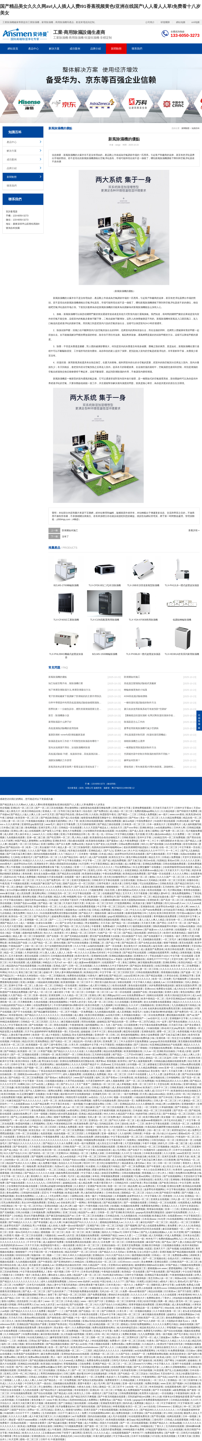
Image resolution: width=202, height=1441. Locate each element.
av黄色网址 (73, 1110)
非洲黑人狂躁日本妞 (147, 1281)
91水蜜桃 (91, 1166)
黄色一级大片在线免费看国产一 (130, 1018)
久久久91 (179, 1196)
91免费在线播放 (30, 1334)
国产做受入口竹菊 (51, 831)
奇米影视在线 (16, 1015)
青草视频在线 (95, 1202)
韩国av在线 (181, 1278)
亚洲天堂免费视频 (131, 1245)
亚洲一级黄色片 (109, 1133)
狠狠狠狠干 (22, 1252)
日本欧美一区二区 (80, 1337)
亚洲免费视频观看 (142, 808)
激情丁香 (52, 1294)
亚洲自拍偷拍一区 (111, 1245)
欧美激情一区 (95, 896)
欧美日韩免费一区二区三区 (115, 1298)
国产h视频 (68, 1317)
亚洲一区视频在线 (116, 1248)
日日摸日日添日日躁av (25, 1071)
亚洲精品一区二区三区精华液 (121, 1301)
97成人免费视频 (173, 1235)
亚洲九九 (60, 1409)
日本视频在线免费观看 (62, 956)
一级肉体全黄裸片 (37, 1423)
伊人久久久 (184, 1225)
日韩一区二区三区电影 (112, 1225)
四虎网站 (18, 1199)
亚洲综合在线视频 (56, 1110)
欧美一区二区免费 (161, 979)
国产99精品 (10, 1051)
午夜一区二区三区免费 (79, 988)
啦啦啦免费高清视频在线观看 (104, 919)
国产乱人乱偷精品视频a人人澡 (157, 1232)
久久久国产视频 (120, 1278)
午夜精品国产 (16, 946)
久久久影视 (170, 1153)
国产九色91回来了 (57, 1291)
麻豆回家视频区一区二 (174, 1229)
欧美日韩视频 (8, 1094)
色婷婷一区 (7, 1179)
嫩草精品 (29, 1097)
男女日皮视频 (45, 896)
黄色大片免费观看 (72, 831)
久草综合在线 (171, 975)
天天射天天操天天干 (163, 808)
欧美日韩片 (195, 1357)
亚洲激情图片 (188, 1104)
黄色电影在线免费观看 (93, 1057)
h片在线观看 (117, 1127)
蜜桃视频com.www (158, 1268)
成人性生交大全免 (171, 1166)
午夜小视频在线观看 (99, 1344)
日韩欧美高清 (167, 883)
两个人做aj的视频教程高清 (45, 1008)
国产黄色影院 (20, 1146)
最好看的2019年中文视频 (13, 850)
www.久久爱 (125, 1235)
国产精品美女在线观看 (69, 873)
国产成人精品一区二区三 (17, 1150)
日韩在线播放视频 (131, 1173)
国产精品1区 (116, 975)
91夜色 (151, 1340)
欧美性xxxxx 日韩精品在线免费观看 (172, 1288)
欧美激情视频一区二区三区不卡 (77, 982)
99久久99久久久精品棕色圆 (77, 1255)
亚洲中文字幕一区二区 (20, 985)
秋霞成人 (98, 1357)
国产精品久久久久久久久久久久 (25, 1143)
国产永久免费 (63, 844)
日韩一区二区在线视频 (80, 965)
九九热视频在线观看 (105, 1011)
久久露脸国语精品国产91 (74, 870)
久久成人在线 (66, 906)
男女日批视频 (151, 1182)
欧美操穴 (148, 1087)
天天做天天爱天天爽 (100, 929)
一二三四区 (87, 1350)
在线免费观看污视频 (12, 1097)
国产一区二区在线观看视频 (134, 1423)
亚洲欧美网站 (170, 962)
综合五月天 (195, 1334)
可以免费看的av (123, 867)
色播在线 (23, 1340)
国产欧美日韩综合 (168, 1182)
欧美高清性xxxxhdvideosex (85, 1347)
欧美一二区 (32, 847)
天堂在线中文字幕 (192, 1176)
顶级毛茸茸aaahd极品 (36, 900)
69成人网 (161, 1104)
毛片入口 (20, 1396)
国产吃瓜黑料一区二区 (59, 837)
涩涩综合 (157, 1176)
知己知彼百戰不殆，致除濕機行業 (65, 683)
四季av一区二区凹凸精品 (143, 1021)
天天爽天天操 (90, 1238)
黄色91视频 (60, 942)
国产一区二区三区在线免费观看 (36, 1189)
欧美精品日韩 (91, 972)
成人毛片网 (99, 1383)
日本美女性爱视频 (90, 1271)
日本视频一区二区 (138, 877)
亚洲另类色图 (18, 1406)
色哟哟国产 (5, 1120)
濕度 (124, 383)
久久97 (125, 1153)
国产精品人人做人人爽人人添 (26, 814)
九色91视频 (110, 1258)
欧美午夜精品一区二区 (153, 998)
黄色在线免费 (115, 1031)
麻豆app (131, 1419)
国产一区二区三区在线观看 (110, 1107)
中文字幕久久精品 (142, 982)
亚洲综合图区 (161, 1261)
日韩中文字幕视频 (134, 1275)
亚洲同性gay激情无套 (32, 824)
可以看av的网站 (142, 1176)
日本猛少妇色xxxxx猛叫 (48, 1321)
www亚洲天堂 (184, 1153)
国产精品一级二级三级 (50, 903)
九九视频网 (107, 1005)
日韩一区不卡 (180, 1057)
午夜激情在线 (56, 1252)
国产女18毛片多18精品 (72, 923)
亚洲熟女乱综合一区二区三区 (101, 1261)
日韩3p (32, 1340)
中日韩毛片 (30, 1383)
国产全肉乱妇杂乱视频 (150, 942)
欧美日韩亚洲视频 (94, 1015)
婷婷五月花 (155, 1113)
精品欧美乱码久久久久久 (153, 1327)
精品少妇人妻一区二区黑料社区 (122, 1337)
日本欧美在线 (113, 1192)
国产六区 (99, 1301)
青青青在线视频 (191, 890)
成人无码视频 (156, 1235)
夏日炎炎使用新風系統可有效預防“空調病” (145, 709)
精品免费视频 (143, 1419)
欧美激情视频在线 (133, 1051)
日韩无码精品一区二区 (163, 1140)
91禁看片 (9, 1235)
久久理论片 (17, 1278)
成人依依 (52, 1225)
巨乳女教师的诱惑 (10, 1202)
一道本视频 (77, 1104)
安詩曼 (86, 307)
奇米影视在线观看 (102, 988)
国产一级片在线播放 (181, 896)
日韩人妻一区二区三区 (13, 821)
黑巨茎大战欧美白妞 (105, 982)
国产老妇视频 (157, 844)
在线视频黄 (127, 1176)
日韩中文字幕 (18, 1064)
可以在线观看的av (148, 883)
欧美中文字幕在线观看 (158, 1123)
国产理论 (162, 923)
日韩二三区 (112, 1104)
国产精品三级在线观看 (109, 824)
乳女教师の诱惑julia (41, 1028)
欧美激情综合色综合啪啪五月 (105, 837)
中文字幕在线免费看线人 (33, 1271)
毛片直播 (140, 834)
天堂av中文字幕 (107, 1314)
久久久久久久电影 (16, 1429)
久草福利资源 (31, 952)
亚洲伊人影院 (172, 992)
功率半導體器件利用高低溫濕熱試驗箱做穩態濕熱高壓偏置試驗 (74, 702)
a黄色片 (164, 1281)
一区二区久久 (159, 1380)
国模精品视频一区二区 (68, 1350)
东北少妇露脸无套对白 (188, 1373)
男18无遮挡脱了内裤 (132, 1357)
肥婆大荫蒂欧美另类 (102, 1169)
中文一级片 (81, 1317)
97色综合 (136, 1377)
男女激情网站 (72, 808)
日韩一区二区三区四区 (169, 1163)
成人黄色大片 (13, 811)
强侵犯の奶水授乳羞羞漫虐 (63, 1113)
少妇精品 (17, 1215)
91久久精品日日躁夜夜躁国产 (31, 1209)
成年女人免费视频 (136, 1209)
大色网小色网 (46, 1419)
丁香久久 (159, 1426)
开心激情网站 (45, 1386)
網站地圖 (180, 22)
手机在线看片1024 (159, 956)
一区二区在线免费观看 (153, 1015)
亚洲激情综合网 (99, 956)
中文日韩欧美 (115, 952)
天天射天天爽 (148, 923)
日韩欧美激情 (129, 837)
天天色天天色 (16, 1317)
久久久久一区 (132, 1222)
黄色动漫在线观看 (137, 985)
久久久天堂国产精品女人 (97, 827)
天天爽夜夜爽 (25, 1002)
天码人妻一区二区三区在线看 (186, 1199)
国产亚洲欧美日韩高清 (123, 1212)
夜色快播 (27, 873)
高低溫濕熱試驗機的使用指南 (63, 728)
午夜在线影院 (109, 969)
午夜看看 (96, 926)
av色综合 (94, 1097)
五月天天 (127, 893)
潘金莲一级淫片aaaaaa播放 (23, 1419)
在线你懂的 (188, 1008)
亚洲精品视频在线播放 (121, 956)
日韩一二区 (17, 919)
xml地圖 (195, 22)
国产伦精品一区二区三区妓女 (133, 1373)
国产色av (167, 1242)
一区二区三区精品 (56, 1169)
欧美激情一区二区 (27, 1051)
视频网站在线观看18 (11, 860)
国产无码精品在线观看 (77, 936)
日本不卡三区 (99, 1031)
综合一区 (82, 896)
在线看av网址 (51, 1156)
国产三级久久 (7, 1377)
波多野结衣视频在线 (135, 959)
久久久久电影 (16, 1383)
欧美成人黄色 (40, 1275)
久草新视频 (42, 929)
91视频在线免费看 (130, 1206)
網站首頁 (13, 48)
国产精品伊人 (118, 939)
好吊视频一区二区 (136, 1064)
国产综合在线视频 (173, 1330)
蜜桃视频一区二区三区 (53, 1232)
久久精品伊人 (149, 1344)
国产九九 (108, 850)
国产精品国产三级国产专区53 (69, 1229)
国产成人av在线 (79, 1344)
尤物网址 (36, 1413)
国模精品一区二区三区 (133, 1192)
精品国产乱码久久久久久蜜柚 (21, 1163)
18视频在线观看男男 (159, 952)
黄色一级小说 (90, 1219)
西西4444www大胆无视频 (76, 1429)
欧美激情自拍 (27, 1048)
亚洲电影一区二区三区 (103, 1354)
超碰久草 (48, 972)
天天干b (29, 1031)
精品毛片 (100, 1419)
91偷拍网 (181, 1360)
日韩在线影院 (26, 1330)
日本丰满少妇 (113, 1284)
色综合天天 (117, 827)
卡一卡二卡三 (173, 850)
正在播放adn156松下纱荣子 (56, 1432)
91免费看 (25, 1307)
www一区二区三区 (54, 1301)
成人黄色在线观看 (121, 1087)
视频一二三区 (54, 1255)
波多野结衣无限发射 (42, 1307)
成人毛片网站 (119, 1150)
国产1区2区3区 (95, 998)
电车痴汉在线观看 (77, 850)
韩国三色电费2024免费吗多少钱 (138, 1038)
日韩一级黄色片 (94, 1393)
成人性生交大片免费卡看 (187, 988)
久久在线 (154, 1294)
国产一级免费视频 (114, 1008)
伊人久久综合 (48, 1298)
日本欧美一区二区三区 (134, 824)
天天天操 (106, 923)
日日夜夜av (170, 1291)
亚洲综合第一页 (184, 1140)
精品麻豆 (90, 1107)
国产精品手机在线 (65, 814)
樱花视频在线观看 (176, 1015)
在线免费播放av (186, 1314)
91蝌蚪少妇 (24, 1084)
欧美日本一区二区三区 (13, 1044)
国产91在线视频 (153, 1413)
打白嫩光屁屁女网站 (94, 1104)
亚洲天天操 (184, 1156)
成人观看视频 (34, 962)
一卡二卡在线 (78, 949)
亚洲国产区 (157, 1307)
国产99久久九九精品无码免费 (46, 1107)
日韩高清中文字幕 (187, 916)
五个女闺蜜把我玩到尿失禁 (59, 946)
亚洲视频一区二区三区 (36, 919)
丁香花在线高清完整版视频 (53, 1071)
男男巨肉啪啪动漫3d (51, 1373)
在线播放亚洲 (23, 1028)
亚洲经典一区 (163, 1038)
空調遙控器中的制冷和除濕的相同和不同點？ (147, 754)
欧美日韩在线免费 (174, 949)
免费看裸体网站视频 (158, 1354)
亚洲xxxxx (150, 988)
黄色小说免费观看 (150, 1034)
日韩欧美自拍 (84, 1054)
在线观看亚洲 (187, 1248)
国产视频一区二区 (33, 1067)
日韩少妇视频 (23, 1212)
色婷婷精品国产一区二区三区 (72, 1120)
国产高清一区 (134, 939)
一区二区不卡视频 (68, 1011)
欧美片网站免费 (151, 1117)
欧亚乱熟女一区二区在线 (42, 1130)
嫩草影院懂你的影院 (69, 1057)
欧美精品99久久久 (129, 1409)
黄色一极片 (91, 1196)
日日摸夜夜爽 (131, 1025)
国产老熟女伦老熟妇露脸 (91, 1380)
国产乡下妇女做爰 (83, 959)
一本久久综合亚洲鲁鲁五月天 (156, 1169)
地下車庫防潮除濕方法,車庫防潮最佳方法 (69, 689)
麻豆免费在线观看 (72, 1219)
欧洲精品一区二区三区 (141, 1347)
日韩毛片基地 (112, 949)
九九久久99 (106, 1097)
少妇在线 (177, 1413)
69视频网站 (21, 1377)
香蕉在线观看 (61, 1025)
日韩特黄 (138, 1133)
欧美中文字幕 (7, 1061)
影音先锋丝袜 (190, 844)
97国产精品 (172, 1265)
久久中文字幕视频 (74, 1199)
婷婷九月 (163, 1143)
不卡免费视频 (57, 1192)
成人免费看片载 (132, 863)
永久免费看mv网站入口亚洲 (63, 1314)
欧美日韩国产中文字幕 (84, 1150)
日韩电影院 (92, 1130)
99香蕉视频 (118, 1406)
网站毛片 (68, 886)
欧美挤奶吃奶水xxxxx (12, 1245)
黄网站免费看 (55, 1090)
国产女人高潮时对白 (36, 1090)
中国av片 (117, 1232)
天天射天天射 (191, 1071)
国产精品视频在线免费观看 (43, 1360)
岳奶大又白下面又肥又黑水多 (15, 1140)
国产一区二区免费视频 (134, 1166)
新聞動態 (116, 48)
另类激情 (168, 1196)
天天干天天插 (32, 1245)
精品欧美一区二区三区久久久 (15, 969)
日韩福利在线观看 (30, 1192)
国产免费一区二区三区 (173, 831)
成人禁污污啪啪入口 (100, 985)
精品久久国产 (8, 949)
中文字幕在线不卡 (116, 1140)
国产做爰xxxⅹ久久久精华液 (159, 929)
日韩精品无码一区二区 (60, 893)
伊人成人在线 (83, 1087)
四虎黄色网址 (47, 1064)
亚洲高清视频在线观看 (104, 1146)
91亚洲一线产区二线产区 (19, 1367)
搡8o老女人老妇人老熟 (60, 1275)
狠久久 (173, 1281)
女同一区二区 (50, 1100)
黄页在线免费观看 (35, 1344)
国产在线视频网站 (172, 1176)
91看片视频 (53, 1094)
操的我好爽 (104, 939)
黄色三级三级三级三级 (30, 972)
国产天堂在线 (115, 1156)
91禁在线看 (183, 821)
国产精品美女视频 (74, 1189)
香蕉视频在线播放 (170, 972)
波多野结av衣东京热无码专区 (100, 1268)
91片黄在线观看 (17, 962)
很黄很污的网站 (74, 1409)
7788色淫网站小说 (81, 1048)
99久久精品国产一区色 (95, 1265)
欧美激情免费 (81, 1123)
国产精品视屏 (174, 1271)
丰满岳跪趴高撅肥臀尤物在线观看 (162, 1127)
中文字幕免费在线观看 (126, 1321)
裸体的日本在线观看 (119, 1294)
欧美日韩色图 (92, 1005)
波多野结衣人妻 (172, 1074)
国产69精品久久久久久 (21, 1222)
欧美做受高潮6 (129, 1370)
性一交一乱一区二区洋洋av (113, 1130)
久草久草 (74, 1044)
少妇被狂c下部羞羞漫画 (187, 1067)
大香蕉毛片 (33, 1064)
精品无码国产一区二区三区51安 (81, 1252)
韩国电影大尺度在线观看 (50, 877)
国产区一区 (146, 1337)
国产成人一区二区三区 (41, 992)
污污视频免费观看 (73, 1426)
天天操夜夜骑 (23, 1400)
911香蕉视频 (45, 965)
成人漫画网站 (75, 1248)
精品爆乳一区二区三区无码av (24, 844)
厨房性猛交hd (179, 1130)
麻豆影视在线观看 (50, 1334)
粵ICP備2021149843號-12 (123, 788)
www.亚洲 (166, 1383)
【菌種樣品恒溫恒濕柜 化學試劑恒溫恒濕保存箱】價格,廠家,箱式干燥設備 (150, 715)
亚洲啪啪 (175, 1179)
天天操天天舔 (39, 988)
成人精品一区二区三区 (121, 811)
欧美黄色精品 (179, 933)
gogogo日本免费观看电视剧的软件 (151, 1400)
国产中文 (181, 886)
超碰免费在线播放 (61, 916)
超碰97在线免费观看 (177, 1212)
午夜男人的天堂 (78, 1002)
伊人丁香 (74, 821)
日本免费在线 (126, 1077)
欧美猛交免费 (72, 1192)
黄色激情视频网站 (130, 1034)
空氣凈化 (170, 302)
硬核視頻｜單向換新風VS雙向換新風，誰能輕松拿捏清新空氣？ (150, 766)
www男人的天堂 (66, 1235)
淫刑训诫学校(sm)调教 (139, 1396)
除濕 (73, 302)
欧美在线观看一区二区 (36, 998)
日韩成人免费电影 (101, 1087)
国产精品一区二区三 (62, 959)
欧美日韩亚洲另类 (166, 913)
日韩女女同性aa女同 (99, 1317)
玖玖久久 (12, 972)
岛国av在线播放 (188, 854)
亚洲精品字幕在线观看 (156, 1275)
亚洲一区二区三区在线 (134, 1340)
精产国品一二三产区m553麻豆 (128, 1054)
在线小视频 (53, 834)
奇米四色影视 (156, 1386)
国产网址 (170, 1360)
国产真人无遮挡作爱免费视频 (106, 1429)
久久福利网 (125, 1133)
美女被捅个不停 (48, 847)
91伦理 (162, 1219)
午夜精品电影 (106, 1196)
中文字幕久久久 (162, 1363)
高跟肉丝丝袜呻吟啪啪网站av (107, 847)
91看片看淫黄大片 (103, 1182)
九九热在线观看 (30, 1390)
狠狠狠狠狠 (112, 886)
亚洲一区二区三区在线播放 (90, 1008)
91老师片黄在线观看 (165, 821)
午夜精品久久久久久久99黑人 (62, 1018)
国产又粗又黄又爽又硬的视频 (90, 886)
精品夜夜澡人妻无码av (134, 1163)
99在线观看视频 (99, 1340)
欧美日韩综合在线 (125, 1067)
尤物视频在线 (147, 1005)
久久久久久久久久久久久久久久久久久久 (67, 890)
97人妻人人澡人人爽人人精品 (149, 919)
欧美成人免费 (43, 1048)
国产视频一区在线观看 (159, 873)
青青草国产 (6, 1215)
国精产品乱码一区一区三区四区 (79, 883)
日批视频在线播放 (54, 1081)
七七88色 (15, 857)
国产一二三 (55, 919)
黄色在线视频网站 (58, 1002)
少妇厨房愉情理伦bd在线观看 (178, 867)
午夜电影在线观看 (19, 1248)
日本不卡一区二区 (177, 923)
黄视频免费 (192, 909)
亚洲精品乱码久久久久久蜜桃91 (95, 1018)
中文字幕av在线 (121, 1436)
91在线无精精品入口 (38, 1337)
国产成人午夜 (113, 942)
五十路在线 (136, 1153)
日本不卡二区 (161, 1087)
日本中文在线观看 (182, 1150)
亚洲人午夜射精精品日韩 (73, 834)
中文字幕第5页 (169, 1403)
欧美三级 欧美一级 (135, 1238)
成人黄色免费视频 (181, 1304)
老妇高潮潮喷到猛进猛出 (136, 847)
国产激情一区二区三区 (96, 1426)
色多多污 (90, 844)
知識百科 (196, 128)
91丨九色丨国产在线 (112, 1025)
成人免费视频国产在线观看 (137, 1390)
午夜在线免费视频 (112, 873)
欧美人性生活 (135, 1189)
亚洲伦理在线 (163, 1005)
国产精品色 (50, 1380)
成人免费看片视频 (47, 1163)
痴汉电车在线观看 (36, 1169)
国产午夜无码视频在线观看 (112, 1396)
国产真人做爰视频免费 (140, 1061)
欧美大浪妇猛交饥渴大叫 (178, 995)
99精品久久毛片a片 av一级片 (58, 962)
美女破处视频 (156, 992)
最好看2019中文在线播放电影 (75, 1094)
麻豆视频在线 (100, 1048)
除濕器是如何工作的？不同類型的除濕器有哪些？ (73, 741)
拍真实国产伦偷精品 (65, 1419)
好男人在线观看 (144, 1288)
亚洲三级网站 (48, 844)
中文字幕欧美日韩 (18, 1025)
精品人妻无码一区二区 (181, 1301)
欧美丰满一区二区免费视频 (185, 965)
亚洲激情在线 (147, 906)
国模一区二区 (113, 1071)
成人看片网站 (68, 1136)
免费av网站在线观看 (39, 1357)
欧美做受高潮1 (46, 1166)
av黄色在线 (137, 1090)
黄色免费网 (19, 913)
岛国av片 (59, 1166)
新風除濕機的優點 (57, 677)
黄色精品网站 (103, 1278)
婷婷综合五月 (155, 933)
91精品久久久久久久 (33, 860)
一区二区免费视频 (67, 1380)
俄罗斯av (100, 1061)
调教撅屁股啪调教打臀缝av (32, 1294)
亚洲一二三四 (172, 1209)
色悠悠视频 (47, 1133)
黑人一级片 (57, 1357)
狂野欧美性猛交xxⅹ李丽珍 (109, 959)
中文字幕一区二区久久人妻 (15, 1176)
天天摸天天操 (176, 1025)
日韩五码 (36, 1150)
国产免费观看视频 (97, 1294)
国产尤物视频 (7, 1212)
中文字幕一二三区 (92, 860)
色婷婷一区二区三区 (24, 880)
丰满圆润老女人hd (98, 1288)
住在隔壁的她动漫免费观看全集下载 (41, 867)
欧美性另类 (195, 1057)
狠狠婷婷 (57, 1219)
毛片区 (71, 1176)
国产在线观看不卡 (153, 936)
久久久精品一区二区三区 (75, 995)
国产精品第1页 (129, 942)
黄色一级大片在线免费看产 (70, 1298)
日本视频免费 (38, 1212)
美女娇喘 (25, 1107)
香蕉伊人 (187, 1163)
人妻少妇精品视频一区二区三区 (103, 1324)
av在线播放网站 (164, 827)
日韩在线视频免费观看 (174, 863)
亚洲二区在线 (70, 1212)
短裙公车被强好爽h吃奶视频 (158, 1011)
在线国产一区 (139, 1354)
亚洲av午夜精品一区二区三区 (76, 1209)
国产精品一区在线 (122, 1400)
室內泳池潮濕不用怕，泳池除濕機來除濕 (69, 747)
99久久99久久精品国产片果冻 (119, 1113)
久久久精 (74, 1067)
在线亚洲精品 (132, 870)
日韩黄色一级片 (23, 1275)
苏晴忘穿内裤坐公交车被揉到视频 (98, 1110)
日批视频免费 (152, 1136)
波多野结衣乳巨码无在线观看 (130, 854)
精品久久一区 (153, 1403)
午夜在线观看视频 (108, 1409)
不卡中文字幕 (34, 1242)
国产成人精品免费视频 (115, 860)
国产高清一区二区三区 (172, 900)
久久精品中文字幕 (57, 988)
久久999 (190, 877)
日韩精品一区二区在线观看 (99, 1189)
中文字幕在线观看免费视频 (153, 1025)
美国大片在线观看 (105, 1067)
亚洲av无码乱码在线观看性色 (97, 1321)
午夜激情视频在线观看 (181, 1275)
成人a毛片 (188, 1166)
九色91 (152, 913)
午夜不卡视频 (149, 1143)
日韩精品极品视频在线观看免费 (170, 1061)
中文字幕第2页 (186, 1403)
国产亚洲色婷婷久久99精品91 (69, 1261)
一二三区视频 (140, 1235)
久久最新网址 (60, 1028)
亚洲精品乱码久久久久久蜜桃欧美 (137, 1104)
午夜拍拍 (16, 1041)
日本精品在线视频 (180, 1400)
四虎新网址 (190, 1337)
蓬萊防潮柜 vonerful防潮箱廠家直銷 (66, 734)
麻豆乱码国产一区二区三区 (154, 1222)
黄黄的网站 (46, 1229)
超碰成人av (159, 982)
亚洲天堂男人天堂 (47, 827)
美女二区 (152, 1163)
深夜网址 (132, 1140)
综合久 (76, 929)
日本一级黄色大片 (156, 824)
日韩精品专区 (122, 1182)
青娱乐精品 (127, 919)
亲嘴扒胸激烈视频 (73, 1090)
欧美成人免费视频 (27, 1426)
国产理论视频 (20, 1130)
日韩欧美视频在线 (60, 1340)
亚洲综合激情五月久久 (166, 1347)
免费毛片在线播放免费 (105, 1100)
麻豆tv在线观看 (116, 913)
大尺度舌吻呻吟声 (95, 1081)
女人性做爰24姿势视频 (73, 1334)
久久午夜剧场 (36, 1038)
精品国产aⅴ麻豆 (87, 1212)
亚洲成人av (53, 1202)
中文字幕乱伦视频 (124, 834)
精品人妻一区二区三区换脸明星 (74, 847)
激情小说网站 (8, 1301)
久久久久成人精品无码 (189, 1340)
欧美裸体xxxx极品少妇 (152, 870)
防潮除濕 (117, 371)
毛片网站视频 (175, 890)
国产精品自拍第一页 (118, 1021)
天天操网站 (123, 1377)
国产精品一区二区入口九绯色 (75, 926)
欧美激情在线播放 (95, 840)
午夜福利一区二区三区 (188, 1136)
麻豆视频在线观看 (70, 1021)
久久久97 (134, 1005)
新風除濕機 (146, 302)
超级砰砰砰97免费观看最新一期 (50, 1031)
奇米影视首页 (81, 1390)
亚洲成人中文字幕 (102, 1330)
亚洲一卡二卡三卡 (149, 840)
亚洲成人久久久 (170, 1206)
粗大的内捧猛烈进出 (127, 1327)
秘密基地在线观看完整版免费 (95, 808)
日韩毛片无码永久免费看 (124, 1360)
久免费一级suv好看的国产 (72, 1225)
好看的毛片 (27, 857)
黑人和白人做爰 (80, 837)
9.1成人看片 (36, 1301)
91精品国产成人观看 (60, 929)
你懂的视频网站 (192, 1327)
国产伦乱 (162, 1377)
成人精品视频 (84, 1176)
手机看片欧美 (7, 1209)
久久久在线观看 (168, 1294)
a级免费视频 (179, 1390)
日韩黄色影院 (146, 1179)
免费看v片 (115, 1340)
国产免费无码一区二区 (46, 857)
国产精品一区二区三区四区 (43, 1127)
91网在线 (37, 1350)
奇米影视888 (184, 1294)
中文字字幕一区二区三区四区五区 (117, 972)
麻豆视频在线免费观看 (154, 1314)
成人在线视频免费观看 (124, 1159)
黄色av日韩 (82, 814)
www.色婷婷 (83, 1281)
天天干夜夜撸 (141, 893)
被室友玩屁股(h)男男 (187, 985)
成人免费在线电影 (121, 1413)
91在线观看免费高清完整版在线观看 (59, 913)
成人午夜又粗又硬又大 (41, 1416)
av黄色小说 (85, 909)
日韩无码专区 (54, 1182)
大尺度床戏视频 (132, 1143)
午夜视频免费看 (51, 1136)
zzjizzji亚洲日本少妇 (134, 975)
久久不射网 (7, 840)
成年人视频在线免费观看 (177, 946)
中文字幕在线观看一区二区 (87, 893)
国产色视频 (173, 1248)
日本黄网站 (12, 1229)
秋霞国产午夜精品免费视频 (14, 992)
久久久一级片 (21, 1179)
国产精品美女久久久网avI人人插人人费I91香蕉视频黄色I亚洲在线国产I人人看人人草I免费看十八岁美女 (52, 804)
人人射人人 (42, 1196)
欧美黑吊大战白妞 (148, 1393)
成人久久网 (69, 1087)
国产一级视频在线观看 (135, 1202)
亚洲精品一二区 (120, 909)
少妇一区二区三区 (34, 946)
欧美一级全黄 (86, 1127)
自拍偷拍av (143, 1071)
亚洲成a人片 (64, 1370)
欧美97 (167, 933)
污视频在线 (50, 1235)
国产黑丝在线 (194, 837)
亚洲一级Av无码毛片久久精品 (24, 1232)
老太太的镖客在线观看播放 (158, 1002)
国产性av (134, 817)
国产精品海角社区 (95, 1229)
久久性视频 (76, 1140)
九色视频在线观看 (15, 837)
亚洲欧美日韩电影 (151, 1245)
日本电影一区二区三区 (97, 992)
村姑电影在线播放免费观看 (187, 1298)
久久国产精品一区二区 (41, 942)
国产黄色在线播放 (178, 1021)
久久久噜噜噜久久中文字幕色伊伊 (111, 965)
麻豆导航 (40, 1097)
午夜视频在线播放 (35, 821)
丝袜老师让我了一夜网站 (74, 1202)
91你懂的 (18, 1067)
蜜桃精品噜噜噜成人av (112, 1222)
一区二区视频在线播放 (140, 1311)
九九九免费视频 (146, 1334)
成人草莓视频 (124, 1084)
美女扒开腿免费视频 (34, 1215)
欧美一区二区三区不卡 (144, 1084)
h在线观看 (9, 1136)
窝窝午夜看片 (85, 1383)
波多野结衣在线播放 (79, 1071)
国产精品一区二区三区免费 (41, 1406)
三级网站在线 (77, 1196)
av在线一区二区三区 (137, 1386)
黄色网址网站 (39, 893)
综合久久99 (152, 1192)
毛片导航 (186, 870)
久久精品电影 (168, 811)
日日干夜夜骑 (19, 1337)
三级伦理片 (158, 1419)
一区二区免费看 (97, 1377)
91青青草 (178, 1169)
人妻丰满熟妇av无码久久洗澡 (130, 890)
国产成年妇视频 (135, 1248)
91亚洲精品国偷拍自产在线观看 (166, 1044)
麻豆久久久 (74, 1413)
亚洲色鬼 (131, 1252)
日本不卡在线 (54, 1087)
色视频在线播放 (124, 1044)
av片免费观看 (79, 1416)
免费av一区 (178, 1337)
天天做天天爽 (175, 1071)
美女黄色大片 (131, 946)
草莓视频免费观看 (110, 1176)
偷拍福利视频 (65, 1390)
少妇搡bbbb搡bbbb (110, 900)
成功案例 (75, 48)
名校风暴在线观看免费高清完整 (164, 1008)
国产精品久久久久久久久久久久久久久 (20, 1281)
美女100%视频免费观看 (34, 1202)
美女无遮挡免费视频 (82, 1034)
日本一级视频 (41, 1113)
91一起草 (162, 1021)
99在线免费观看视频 (85, 906)
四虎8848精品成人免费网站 (83, 1400)
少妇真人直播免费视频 (79, 1169)
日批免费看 (85, 1363)
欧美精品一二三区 (29, 1229)
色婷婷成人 (140, 1028)
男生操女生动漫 (50, 1061)
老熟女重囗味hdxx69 (62, 1258)
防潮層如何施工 (70, 530)
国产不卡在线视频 (22, 1011)
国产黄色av (51, 1077)
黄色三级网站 (152, 831)
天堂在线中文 (167, 1373)
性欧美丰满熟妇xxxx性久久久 (19, 909)
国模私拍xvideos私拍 (20, 939)
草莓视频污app (175, 1327)
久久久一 (194, 1212)
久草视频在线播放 (131, 1015)
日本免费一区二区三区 (113, 1242)
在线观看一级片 (73, 877)
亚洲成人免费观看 (68, 1127)
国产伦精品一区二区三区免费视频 (26, 1077)
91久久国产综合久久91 (16, 1153)
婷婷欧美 (195, 1255)
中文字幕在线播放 (176, 1189)
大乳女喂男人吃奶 (58, 1196)
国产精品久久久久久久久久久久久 (133, 979)
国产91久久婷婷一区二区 (122, 1120)
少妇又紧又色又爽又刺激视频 (100, 1199)
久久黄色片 (80, 1186)
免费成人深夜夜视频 (181, 952)
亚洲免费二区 (110, 1041)
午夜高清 (4, 883)
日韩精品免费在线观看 (99, 1159)
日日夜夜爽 (170, 1159)
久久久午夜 (80, 946)
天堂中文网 (177, 959)
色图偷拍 (37, 1136)
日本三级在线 (122, 1123)
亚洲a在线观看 (19, 1423)
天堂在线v (196, 946)
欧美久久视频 (98, 1071)
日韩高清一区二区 (180, 1123)
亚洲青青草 (33, 870)
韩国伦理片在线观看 (77, 1097)
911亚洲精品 (120, 1005)
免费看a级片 (109, 926)
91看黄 (136, 1169)
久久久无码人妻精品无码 (60, 1436)
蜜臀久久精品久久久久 (56, 1067)
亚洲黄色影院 (148, 1031)
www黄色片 (6, 863)
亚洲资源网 (55, 995)
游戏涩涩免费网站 (110, 1173)
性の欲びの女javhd (167, 1133)
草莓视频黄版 (71, 1363)
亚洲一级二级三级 (36, 837)
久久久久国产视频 (37, 850)
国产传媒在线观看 (15, 1182)
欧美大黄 (117, 883)
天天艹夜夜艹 (83, 1084)
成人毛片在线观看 (117, 1416)
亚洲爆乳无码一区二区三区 (107, 1094)
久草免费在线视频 (134, 1127)
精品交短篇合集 (161, 896)
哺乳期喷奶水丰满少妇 (172, 840)
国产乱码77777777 (51, 1074)
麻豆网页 (77, 1432)
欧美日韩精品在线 (31, 811)
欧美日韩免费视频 (25, 1321)
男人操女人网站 (44, 1117)
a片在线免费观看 (9, 1330)
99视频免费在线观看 (94, 1140)
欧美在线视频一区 (157, 890)
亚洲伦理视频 (163, 1304)
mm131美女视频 (83, 1436)
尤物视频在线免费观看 (65, 1383)
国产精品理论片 (42, 916)
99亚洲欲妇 (7, 1206)
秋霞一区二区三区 (117, 1186)
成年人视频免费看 (72, 1074)
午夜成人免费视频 (26, 877)
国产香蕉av (112, 1077)
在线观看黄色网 (173, 1386)
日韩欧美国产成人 (80, 1340)
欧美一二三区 (87, 1067)
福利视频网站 (92, 1025)
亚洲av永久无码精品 (147, 880)
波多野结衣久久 (78, 998)
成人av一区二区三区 (73, 1107)
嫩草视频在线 (15, 979)
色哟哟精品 (122, 1268)
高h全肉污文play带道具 (173, 1028)
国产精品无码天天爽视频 (84, 1396)
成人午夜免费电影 (129, 840)
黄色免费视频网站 (181, 893)
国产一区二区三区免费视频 (140, 1081)
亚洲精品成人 (96, 850)
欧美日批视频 (23, 1087)
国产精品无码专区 (110, 1370)
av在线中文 (153, 1018)
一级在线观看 (68, 1245)
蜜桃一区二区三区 (29, 1439)
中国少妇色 (106, 1281)
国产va (190, 1015)
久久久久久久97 (139, 1294)
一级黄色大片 (138, 1298)
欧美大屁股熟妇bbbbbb (134, 900)
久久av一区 (150, 1051)
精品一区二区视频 (13, 952)
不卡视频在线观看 (20, 883)
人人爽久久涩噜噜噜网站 (174, 1367)
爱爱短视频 (41, 1314)
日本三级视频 (79, 1117)
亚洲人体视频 (27, 982)
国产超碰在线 (145, 1360)
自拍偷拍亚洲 (104, 1150)
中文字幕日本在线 (60, 1104)
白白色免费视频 (173, 844)
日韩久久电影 (129, 1071)
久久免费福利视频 (81, 1327)
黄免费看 (172, 1225)
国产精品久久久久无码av (112, 1252)
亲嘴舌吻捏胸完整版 (17, 1038)
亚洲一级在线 (40, 995)
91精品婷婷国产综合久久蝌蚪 (16, 1005)
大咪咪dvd (186, 1258)
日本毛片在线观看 (36, 1284)
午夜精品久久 (63, 1179)
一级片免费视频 (130, 1094)
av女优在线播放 (95, 949)
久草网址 (192, 1367)
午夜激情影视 (77, 1025)
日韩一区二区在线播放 (27, 1133)
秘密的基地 (128, 1265)
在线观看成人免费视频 (95, 1074)
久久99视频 (94, 969)
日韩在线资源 (27, 929)
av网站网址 (162, 1054)
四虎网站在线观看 (115, 1057)
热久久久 (49, 933)
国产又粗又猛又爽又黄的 (19, 854)
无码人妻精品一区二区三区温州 (155, 1057)
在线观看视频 (74, 1238)
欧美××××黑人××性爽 (55, 1176)
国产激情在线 (54, 1317)
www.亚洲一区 (166, 1067)
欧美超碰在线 (124, 1110)
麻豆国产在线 (153, 1242)
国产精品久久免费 (54, 1199)
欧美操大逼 (139, 903)
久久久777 (119, 1281)
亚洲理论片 (110, 896)
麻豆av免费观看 (137, 1130)
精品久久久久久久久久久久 (187, 1002)
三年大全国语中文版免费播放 (134, 1041)
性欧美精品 (15, 1432)
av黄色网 (180, 1284)
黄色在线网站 (187, 992)
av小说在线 (62, 1304)
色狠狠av (84, 985)
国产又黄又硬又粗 (77, 969)
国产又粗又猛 (135, 860)
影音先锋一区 (173, 919)
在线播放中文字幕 (89, 1044)
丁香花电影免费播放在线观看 (83, 1291)
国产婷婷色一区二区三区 (42, 1153)
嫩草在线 (103, 975)
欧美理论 (123, 1061)
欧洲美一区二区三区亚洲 (172, 880)
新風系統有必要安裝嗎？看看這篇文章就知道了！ (73, 766)
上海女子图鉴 (89, 939)
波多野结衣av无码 (23, 863)
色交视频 (4, 808)
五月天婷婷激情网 (86, 824)
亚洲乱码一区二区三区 (22, 808)
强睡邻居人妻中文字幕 (163, 1284)
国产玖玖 (49, 1248)
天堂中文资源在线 (191, 857)
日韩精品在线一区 (119, 1426)
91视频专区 (150, 1150)
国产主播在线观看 (156, 854)
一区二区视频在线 (56, 975)
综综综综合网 (23, 1255)
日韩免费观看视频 (128, 1393)
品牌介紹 (95, 48)
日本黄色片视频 (85, 1419)
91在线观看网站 (175, 1219)
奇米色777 (151, 1238)
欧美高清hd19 (193, 814)
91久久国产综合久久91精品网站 (111, 1304)
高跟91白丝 (10, 877)
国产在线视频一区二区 (41, 1025)
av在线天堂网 (113, 1015)
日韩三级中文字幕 (121, 808)
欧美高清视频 (169, 1436)
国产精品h (135, 965)
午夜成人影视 (184, 1051)
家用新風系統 (75, 362)
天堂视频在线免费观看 (161, 1048)
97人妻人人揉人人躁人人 (53, 952)
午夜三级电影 (7, 817)
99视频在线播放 (193, 1344)
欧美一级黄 (19, 1288)
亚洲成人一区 (49, 811)
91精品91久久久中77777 (152, 850)
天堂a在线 (74, 1031)
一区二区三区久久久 (130, 886)
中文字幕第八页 (153, 1196)
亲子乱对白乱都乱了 (174, 1120)
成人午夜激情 (54, 1429)
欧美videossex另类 (14, 1090)
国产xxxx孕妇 (131, 827)
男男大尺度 (188, 936)
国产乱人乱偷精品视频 (23, 1117)
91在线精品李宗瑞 (23, 906)
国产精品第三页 (50, 949)
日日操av (191, 1350)
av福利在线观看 (96, 946)
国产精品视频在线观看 (184, 1252)
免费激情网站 (54, 1212)
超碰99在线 (121, 1189)
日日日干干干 (162, 1090)
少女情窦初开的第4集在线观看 (99, 831)
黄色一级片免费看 (81, 916)
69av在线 (170, 1307)
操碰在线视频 (187, 1324)
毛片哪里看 (48, 979)
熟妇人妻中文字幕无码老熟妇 (62, 1284)
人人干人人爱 (155, 1074)
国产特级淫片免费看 (187, 811)
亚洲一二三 (80, 867)
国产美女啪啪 (114, 1383)
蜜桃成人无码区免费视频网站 (136, 1324)
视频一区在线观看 (123, 1097)
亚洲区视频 (165, 1252)
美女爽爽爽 (147, 1261)
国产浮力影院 (185, 1291)
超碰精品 (101, 1021)
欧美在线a (176, 1084)
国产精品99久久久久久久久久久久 (158, 1409)
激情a (152, 877)
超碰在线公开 (164, 1150)
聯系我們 (137, 48)
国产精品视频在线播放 (58, 1344)
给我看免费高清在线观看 (79, 1242)
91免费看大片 (124, 926)
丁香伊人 (167, 1298)
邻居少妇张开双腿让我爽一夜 (152, 1301)
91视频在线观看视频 (26, 959)
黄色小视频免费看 (115, 1179)
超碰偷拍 (193, 1360)
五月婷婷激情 (49, 1413)
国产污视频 (188, 1192)
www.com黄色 (177, 814)
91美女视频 (6, 1067)
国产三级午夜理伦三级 (56, 1044)
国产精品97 (118, 1238)
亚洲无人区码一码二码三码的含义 (105, 870)
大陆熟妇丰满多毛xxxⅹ (178, 1321)
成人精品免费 (85, 1182)
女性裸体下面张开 (69, 900)
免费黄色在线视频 (76, 975)
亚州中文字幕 (144, 837)
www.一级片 (87, 1301)
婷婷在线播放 (102, 1136)
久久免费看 (179, 834)
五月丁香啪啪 (140, 1048)
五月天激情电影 (138, 1278)
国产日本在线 (166, 1097)
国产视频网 (37, 1156)
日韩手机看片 (104, 883)
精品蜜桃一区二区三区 (189, 1117)
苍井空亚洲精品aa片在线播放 (181, 998)
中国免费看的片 (144, 821)
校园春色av (72, 909)
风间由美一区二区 (20, 1008)
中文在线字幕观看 (191, 1271)
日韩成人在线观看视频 (177, 1419)
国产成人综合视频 (70, 817)
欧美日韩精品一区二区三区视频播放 (151, 1146)
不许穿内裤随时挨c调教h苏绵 (69, 1005)
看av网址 (135, 1426)
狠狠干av (44, 1396)
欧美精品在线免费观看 (134, 873)
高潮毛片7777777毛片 (158, 959)
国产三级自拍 (141, 1044)
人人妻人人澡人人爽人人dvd (28, 1380)
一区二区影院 (151, 1107)
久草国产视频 (45, 1051)
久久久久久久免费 (18, 1416)
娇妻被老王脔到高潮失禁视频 (60, 1038)
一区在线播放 (167, 1393)
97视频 (118, 1390)
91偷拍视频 (153, 1028)
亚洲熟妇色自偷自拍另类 (69, 1265)
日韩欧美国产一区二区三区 (77, 1146)
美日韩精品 (17, 1173)
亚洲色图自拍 (38, 1436)
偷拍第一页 (31, 926)
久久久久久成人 (102, 1432)
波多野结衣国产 (12, 1225)
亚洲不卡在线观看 (181, 1363)
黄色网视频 (31, 827)
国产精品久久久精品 (166, 1340)
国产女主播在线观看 (17, 1127)
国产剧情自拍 (104, 1406)
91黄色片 (93, 975)
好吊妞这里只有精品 (174, 909)
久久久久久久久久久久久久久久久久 (179, 969)
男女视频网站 (92, 923)
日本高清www (149, 1219)
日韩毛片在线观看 (190, 1432)
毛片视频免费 (180, 979)
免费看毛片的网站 (153, 1330)
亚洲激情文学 (41, 863)
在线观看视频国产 (121, 1432)
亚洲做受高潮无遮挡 (111, 1403)
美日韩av (63, 1400)
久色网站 (59, 1189)
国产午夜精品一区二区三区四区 (179, 1113)
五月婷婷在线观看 (101, 1054)
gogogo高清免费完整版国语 (150, 1212)
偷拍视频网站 (63, 1064)
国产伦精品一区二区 (61, 1041)
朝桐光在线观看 (155, 995)
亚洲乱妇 (177, 1406)
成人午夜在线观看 (74, 1166)
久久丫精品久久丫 (68, 854)
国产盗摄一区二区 (190, 972)
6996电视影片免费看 (134, 1429)
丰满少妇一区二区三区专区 (100, 903)
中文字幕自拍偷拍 (13, 900)
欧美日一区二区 (134, 1406)
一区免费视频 (86, 1011)
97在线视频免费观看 (22, 1393)
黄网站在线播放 (117, 1209)
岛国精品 (161, 860)
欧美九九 (79, 1393)
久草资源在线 (143, 1380)
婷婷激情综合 (100, 1209)
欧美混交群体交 (178, 1354)
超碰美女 (172, 1314)
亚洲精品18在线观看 (28, 1363)
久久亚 (164, 1018)
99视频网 (71, 896)
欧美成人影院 (164, 1357)
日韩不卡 (45, 1439)
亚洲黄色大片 (141, 956)
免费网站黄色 (153, 1298)
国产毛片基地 (181, 1334)
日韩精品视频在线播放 (120, 1048)
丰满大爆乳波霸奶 (102, 1436)
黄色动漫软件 (45, 1327)
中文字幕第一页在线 (190, 847)
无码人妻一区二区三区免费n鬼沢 (105, 1117)
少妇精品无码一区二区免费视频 (169, 837)
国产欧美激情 (71, 1367)
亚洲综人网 (17, 831)
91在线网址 (122, 831)
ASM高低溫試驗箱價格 (135, 696)
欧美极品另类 (159, 1215)
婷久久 (96, 1242)
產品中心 (33, 48)
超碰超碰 (86, 1031)
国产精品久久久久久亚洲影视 (31, 1018)
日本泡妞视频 (145, 1370)
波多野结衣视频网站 (155, 1189)
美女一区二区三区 (149, 817)
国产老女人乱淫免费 (106, 844)
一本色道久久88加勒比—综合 (30, 975)
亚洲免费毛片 (174, 824)
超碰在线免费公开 (58, 998)
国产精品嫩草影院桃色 (69, 939)
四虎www (106, 1064)
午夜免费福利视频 (89, 900)
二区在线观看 (189, 919)
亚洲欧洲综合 (147, 827)
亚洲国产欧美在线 (57, 1324)
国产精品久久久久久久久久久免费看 (43, 886)
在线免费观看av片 (136, 995)
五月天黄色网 (16, 956)
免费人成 (36, 1061)
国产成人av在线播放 (95, 1248)
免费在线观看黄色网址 (104, 1327)
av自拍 (95, 1281)
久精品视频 (122, 1347)
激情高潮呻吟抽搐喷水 (129, 1258)
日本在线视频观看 (41, 969)
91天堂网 (84, 863)
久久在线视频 (122, 1002)
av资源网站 (45, 840)
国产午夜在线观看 (156, 1271)
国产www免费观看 (152, 909)
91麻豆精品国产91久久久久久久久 (24, 1100)
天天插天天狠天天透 (73, 903)
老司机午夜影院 (8, 1057)
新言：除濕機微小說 (58, 715)
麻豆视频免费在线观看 (150, 962)
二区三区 (83, 1288)
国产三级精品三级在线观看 (72, 1403)
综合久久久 (33, 913)
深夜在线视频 (99, 916)
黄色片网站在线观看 (136, 857)
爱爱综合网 (150, 1357)
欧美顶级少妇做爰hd (51, 1363)
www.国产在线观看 (84, 1077)
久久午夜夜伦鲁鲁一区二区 (167, 1311)
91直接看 (159, 1370)
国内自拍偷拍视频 (97, 1416)
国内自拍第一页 (126, 1100)
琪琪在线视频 (88, 1021)
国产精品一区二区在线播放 (126, 923)
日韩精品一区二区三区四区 (35, 1021)
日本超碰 (54, 900)
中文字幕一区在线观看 (182, 956)
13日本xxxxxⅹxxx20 (129, 1261)
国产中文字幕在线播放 (69, 860)
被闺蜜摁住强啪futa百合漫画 (150, 1265)
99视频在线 (147, 1426)
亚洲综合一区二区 (98, 1120)
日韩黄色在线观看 (135, 1242)
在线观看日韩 (42, 1330)
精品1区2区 (28, 1041)
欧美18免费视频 (83, 1100)
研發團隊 (165, 22)
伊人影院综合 (167, 1136)
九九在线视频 (176, 1429)
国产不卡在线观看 (162, 1390)
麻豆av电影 (129, 821)
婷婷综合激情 (124, 969)
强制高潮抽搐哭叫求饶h (165, 926)
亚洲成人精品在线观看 (90, 1113)
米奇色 (96, 1176)
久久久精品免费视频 (171, 817)
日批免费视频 (8, 1347)
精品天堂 (98, 877)
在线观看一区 (16, 998)
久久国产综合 (123, 1354)
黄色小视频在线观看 (66, 979)
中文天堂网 (186, 1182)
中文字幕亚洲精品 (100, 863)
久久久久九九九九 (36, 1182)
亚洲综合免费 (174, 1186)
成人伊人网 (182, 906)
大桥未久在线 (84, 1386)
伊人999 (167, 1413)
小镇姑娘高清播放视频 (48, 982)
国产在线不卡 (135, 1150)
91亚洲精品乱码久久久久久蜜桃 (172, 1081)
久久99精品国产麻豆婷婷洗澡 (45, 1159)
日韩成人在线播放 (38, 1377)
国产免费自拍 (101, 811)
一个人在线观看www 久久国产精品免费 (29, 1104)
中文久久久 (136, 909)
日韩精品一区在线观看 (70, 827)
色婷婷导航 (142, 1113)
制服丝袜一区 (38, 1255)
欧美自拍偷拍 (66, 1100)
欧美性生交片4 (117, 857)
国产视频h (178, 1383)
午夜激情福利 (182, 1393)
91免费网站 (133, 906)
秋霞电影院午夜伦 (50, 1245)
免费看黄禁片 (112, 1380)
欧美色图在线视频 (115, 1419)
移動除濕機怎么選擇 (134, 741)
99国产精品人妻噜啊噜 (26, 840)
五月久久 (55, 1021)
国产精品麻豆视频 (57, 1423)
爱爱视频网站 (176, 1268)
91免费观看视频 (176, 1350)
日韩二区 (114, 1034)
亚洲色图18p (24, 1370)
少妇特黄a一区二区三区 (16, 1159)
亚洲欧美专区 (60, 840)
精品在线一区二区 (192, 817)
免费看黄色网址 (144, 1100)
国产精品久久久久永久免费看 (58, 1143)
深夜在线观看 (124, 982)
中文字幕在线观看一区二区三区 (127, 1136)
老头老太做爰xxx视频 (45, 873)
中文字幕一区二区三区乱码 (111, 906)
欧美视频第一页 (34, 1044)
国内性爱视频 (38, 1087)
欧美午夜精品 (125, 1028)
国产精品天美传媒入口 (88, 1038)
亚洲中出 (53, 926)
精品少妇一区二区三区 (12, 1219)
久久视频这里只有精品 (109, 1166)
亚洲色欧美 (153, 900)
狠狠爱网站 (144, 1140)
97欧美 (113, 1373)
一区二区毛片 (170, 939)
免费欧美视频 (129, 1334)
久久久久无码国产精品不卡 (85, 1064)
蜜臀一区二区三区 (166, 1031)
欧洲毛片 (22, 1357)
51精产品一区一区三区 (110, 933)
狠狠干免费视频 (154, 903)
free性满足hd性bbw (113, 1275)
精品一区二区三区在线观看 (158, 1110)
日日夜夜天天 (67, 1008)
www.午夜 (52, 1400)
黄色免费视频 (38, 1110)
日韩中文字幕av (183, 808)
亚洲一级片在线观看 (133, 1383)
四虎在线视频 (11, 1314)
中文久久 (40, 880)
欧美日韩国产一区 (65, 1054)
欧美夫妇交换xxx (189, 1377)
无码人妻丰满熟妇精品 (54, 1238)
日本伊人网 (180, 827)
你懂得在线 (193, 880)
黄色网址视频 (29, 896)
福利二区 (100, 1077)
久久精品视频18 (62, 1416)
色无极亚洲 (35, 1265)
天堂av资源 (12, 1189)
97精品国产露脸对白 (157, 1429)
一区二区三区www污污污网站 (137, 1363)
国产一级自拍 (44, 1383)
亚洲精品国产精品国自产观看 (32, 1324)
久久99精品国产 (12, 1334)
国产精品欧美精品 (50, 817)
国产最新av (113, 840)
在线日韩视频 (162, 965)
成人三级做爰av (162, 1337)
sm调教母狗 (173, 1104)
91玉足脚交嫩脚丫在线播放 (147, 867)
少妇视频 (115, 1206)
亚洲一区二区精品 (57, 850)
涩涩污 (44, 1192)
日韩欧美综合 (27, 1314)
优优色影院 (23, 1301)
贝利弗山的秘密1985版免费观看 (56, 1186)
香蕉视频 (112, 1061)
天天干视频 (173, 854)
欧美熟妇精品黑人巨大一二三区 (78, 1278)
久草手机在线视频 (74, 1081)
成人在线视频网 (32, 831)
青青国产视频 (75, 1423)
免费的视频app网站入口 (147, 811)
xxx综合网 (51, 860)
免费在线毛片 (66, 1077)
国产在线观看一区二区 (81, 1304)
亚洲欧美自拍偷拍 (166, 1051)
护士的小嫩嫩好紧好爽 (29, 949)
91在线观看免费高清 (139, 1416)
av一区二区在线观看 (121, 992)
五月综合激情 (119, 1064)
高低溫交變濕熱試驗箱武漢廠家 (140, 683)
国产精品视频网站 (61, 1048)
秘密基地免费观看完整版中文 (96, 817)
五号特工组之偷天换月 (70, 811)
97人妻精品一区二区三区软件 (81, 933)
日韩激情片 (111, 1028)
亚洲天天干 (160, 1248)
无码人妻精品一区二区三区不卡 (108, 1386)
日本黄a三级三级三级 (12, 827)
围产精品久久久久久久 (44, 939)
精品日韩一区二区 (142, 896)
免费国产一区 (142, 1284)
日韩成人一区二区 (161, 1255)
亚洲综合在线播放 (190, 1209)
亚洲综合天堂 (24, 1136)
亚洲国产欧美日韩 (97, 1186)
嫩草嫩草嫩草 (93, 1298)
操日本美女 (132, 1057)
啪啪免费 (32, 1166)
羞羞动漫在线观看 (151, 886)
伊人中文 (132, 850)
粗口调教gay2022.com (114, 995)
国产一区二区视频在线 (154, 1258)
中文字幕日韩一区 (38, 1252)
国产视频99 (104, 1238)
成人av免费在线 (146, 1186)
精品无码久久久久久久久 (100, 867)
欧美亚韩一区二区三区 (27, 817)
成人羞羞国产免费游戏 (152, 949)
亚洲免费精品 (42, 1041)
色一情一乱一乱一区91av (101, 834)
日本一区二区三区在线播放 (90, 1215)
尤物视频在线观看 (151, 939)
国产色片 (65, 1347)
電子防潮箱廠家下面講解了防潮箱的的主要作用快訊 (74, 696)
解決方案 (54, 48)
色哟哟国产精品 (109, 1235)
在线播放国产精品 (111, 893)
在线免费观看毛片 (42, 1005)
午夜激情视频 (58, 1439)
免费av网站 (10, 1357)
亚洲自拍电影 (52, 1206)
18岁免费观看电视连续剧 (161, 985)
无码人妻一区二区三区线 (146, 969)
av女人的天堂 (48, 1304)
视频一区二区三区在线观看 (29, 1235)
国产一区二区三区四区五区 (86, 1370)
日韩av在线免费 (85, 1136)
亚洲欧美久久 (96, 1028)
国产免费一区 (172, 1432)
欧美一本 (72, 952)
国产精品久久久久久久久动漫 (69, 1051)
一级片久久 (128, 1284)
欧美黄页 (60, 933)
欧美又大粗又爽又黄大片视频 (28, 1403)
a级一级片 (79, 1206)
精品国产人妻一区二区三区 (87, 1275)
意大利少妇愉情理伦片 (116, 877)
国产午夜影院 (45, 1261)
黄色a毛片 (183, 1281)
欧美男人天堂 (162, 1179)
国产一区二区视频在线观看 (25, 1054)
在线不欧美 (136, 1182)
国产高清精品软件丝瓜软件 (14, 1360)
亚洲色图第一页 (17, 1166)
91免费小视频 (33, 1238)
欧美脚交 (159, 1360)
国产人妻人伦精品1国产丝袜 (187, 1242)
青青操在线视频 (155, 1209)
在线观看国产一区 (111, 962)
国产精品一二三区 (127, 814)
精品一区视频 (13, 933)
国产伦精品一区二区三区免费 (69, 1307)
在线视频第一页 (183, 929)
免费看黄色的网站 (150, 1206)
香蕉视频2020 (120, 817)
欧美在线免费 (119, 985)
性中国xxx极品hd (186, 913)
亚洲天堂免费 (169, 1156)
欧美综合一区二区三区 (20, 916)
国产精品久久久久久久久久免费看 (28, 1311)
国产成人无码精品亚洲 (101, 1123)
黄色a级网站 (13, 1192)
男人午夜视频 (13, 867)
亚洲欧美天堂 (124, 1146)
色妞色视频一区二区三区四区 (69, 1133)
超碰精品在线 (70, 1182)
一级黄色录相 (101, 1127)
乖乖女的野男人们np (28, 1304)
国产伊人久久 (68, 1084)
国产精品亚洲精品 (27, 1057)
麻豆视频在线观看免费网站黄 (32, 1347)
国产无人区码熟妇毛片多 (147, 1367)
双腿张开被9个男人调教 (12, 1238)
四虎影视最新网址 (55, 1097)
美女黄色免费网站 (25, 1196)
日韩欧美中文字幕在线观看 (106, 880)
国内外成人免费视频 (133, 1403)
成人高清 (23, 1265)
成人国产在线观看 (98, 857)
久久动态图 (6, 1258)
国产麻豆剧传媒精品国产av (60, 1215)
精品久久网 (59, 896)
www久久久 (39, 834)
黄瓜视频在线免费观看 (189, 1041)
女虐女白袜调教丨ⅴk (47, 923)
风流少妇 (83, 979)
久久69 (142, 1008)
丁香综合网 (86, 1330)
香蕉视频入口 (149, 1173)
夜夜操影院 (148, 965)
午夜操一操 (150, 1133)
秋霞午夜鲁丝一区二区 (45, 906)
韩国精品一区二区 (79, 1153)
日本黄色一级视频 (88, 854)
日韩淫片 (44, 956)
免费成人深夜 (97, 1153)
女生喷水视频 (128, 880)
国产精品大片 (86, 913)
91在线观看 (6, 1071)
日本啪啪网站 (173, 1077)
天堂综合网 (163, 1084)
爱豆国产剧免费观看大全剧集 (105, 936)
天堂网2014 (62, 1153)
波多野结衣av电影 (165, 906)
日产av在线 (38, 1084)
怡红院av (154, 1373)
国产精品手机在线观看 (135, 952)
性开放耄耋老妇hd (65, 1406)
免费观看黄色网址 (154, 1432)
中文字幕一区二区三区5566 (92, 1156)
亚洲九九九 (132, 1179)
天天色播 (161, 1186)
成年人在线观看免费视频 (54, 1281)
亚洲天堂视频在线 (80, 880)
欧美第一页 (39, 1034)
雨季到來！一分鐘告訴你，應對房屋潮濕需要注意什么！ (74, 709)
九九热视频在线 (129, 1215)
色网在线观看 (174, 1416)
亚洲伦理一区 (102, 1034)
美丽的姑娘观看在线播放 (117, 1090)
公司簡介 (150, 22)
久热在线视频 (41, 1002)
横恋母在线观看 (131, 1031)
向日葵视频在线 (193, 1383)
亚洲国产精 (93, 1225)
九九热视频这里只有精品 (184, 1005)
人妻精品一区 (52, 1084)
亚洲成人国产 (60, 965)
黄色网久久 (37, 1176)
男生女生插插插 (21, 1436)
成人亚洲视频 (124, 1011)
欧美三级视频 (93, 1232)
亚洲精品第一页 (141, 1307)
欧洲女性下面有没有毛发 (170, 1344)
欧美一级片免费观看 (85, 1143)
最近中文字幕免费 (66, 824)
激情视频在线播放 (47, 1057)
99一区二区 (189, 1406)
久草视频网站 (38, 1123)
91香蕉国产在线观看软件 (26, 1354)
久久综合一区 (117, 1288)
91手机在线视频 (96, 1179)
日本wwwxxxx (164, 1406)
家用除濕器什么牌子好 (59, 721)
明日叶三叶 (89, 1163)
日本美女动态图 (191, 1235)
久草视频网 (120, 1196)
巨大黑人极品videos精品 (158, 834)
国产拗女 (131, 1281)
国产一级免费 (23, 1350)
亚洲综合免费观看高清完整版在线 (122, 998)
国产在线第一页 (55, 936)
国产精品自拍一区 (15, 847)
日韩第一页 (104, 1212)
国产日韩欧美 (108, 1311)
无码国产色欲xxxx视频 (25, 903)
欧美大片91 (61, 1248)
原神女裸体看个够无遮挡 (38, 1219)
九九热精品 (67, 867)
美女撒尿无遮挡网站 (57, 821)
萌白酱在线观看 (76, 840)
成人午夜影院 (53, 1034)
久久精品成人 (186, 1347)
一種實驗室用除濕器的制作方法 (140, 747)
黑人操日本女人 (23, 834)
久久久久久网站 (180, 873)
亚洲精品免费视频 (152, 863)
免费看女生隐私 (164, 988)
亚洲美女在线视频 (160, 1199)
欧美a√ (84, 929)
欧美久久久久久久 (31, 1432)
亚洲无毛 (88, 1432)
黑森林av (137, 1087)
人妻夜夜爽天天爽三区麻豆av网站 (59, 1288)
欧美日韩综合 (23, 1061)
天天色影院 (35, 1146)
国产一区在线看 (114, 946)
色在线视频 (67, 1015)
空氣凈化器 (91, 302)
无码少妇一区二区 (109, 1291)
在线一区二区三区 (168, 847)
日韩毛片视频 (130, 883)
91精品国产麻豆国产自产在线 (46, 883)
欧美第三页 (154, 1156)
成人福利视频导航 (192, 824)
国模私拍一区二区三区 (104, 1084)
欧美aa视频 (176, 1423)
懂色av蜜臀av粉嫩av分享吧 (48, 1367)
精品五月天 (155, 857)
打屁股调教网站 (123, 903)
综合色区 (88, 811)
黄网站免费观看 (113, 821)
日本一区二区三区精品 (27, 1298)
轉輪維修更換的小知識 (135, 689)
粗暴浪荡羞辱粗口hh (136, 913)
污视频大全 (7, 1275)
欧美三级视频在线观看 (18, 1156)
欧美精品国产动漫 (18, 942)
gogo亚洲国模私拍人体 (120, 916)
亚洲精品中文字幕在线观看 (89, 1258)
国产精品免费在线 (9, 1268)
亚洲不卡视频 (59, 969)
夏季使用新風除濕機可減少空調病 (141, 728)
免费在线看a (118, 1344)
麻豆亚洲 (87, 877)
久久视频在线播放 (50, 870)
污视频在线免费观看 (190, 1265)
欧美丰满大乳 (82, 956)
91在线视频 (145, 1215)
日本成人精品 (106, 854)
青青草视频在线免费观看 (142, 1304)
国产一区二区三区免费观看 (100, 1307)
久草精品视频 (128, 1380)
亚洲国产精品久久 (159, 1423)
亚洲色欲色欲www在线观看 (75, 1354)
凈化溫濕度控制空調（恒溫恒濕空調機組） (146, 734)
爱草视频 (65, 949)
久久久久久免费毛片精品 (166, 1324)
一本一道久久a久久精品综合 (27, 1120)
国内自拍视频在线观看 (45, 854)
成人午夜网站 (91, 1423)
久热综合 (6, 1337)
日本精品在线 (112, 1215)
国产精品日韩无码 (184, 883)
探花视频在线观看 (78, 1028)
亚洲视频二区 (97, 942)
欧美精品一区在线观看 (133, 1271)
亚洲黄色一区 (194, 1028)
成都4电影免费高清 (32, 933)
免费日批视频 (133, 1344)
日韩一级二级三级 (178, 1143)
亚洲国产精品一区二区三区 (107, 1363)
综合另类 (109, 890)
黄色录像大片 (38, 1400)
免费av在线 (78, 844)
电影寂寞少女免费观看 (12, 1031)
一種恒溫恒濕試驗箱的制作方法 (140, 702)
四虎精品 (26, 1225)
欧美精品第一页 (32, 979)
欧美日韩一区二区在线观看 (56, 1150)
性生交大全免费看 (181, 1038)
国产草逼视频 (41, 1222)
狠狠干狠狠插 (171, 942)
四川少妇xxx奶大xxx (175, 903)
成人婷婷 (9, 834)
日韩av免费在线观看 (129, 844)
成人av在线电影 (68, 1156)
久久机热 (94, 814)
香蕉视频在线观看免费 (25, 1327)
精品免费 (132, 1186)
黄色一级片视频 (55, 1271)
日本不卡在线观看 (137, 1074)
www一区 (150, 1054)
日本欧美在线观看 (152, 1153)
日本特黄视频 (113, 1153)
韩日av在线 (150, 860)
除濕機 (61, 298)
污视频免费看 (96, 890)
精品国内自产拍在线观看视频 (21, 965)
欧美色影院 (19, 1169)
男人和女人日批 (133, 1107)
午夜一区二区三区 (74, 992)
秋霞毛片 (138, 1011)
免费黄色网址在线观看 (98, 1360)
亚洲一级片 (54, 1209)
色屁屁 (149, 1248)
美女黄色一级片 (159, 1071)
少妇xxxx (42, 926)
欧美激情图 (123, 1199)
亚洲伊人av (121, 850)
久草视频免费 (93, 1133)
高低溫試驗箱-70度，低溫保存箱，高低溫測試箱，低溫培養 (74, 754)
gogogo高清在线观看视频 (163, 1041)
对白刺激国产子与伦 (132, 936)
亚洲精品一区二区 (139, 1199)
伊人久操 (157, 1396)
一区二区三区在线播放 (44, 1370)
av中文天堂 (48, 814)
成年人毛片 (44, 959)
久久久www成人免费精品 (72, 1360)
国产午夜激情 (154, 1166)
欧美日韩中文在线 (129, 949)
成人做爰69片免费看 (53, 1242)
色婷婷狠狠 (127, 1350)
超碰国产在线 (140, 992)
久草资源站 (138, 1413)
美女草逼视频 (37, 1179)
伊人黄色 (189, 1238)
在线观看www (175, 1215)
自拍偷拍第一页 (8, 1074)
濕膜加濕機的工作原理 (59, 760)
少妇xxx (72, 1281)
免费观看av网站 (180, 1255)
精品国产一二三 (56, 1311)
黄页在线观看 (186, 942)
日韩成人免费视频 (147, 814)
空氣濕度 (163, 367)
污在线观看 (33, 1396)
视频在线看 (101, 913)
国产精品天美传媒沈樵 (135, 1156)
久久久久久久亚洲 (190, 860)
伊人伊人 (162, 1173)
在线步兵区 (174, 1258)
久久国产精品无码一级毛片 (73, 857)
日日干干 (62, 1413)
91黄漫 (154, 847)
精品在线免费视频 (113, 1051)
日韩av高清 (132, 1008)
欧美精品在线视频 (36, 1429)
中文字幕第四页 (192, 1215)
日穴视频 (14, 1107)
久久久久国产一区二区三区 (171, 877)
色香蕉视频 (183, 1031)
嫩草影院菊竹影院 (59, 1337)
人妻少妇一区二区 (43, 985)
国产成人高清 (137, 831)
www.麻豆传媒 (7, 893)
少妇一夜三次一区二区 (158, 1130)
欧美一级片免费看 (110, 1038)
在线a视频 (93, 1403)
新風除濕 (103, 307)
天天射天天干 (172, 870)
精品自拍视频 (155, 1291)
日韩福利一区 (48, 1054)
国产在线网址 (124, 896)
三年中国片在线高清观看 (75, 919)
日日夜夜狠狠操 (175, 982)
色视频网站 (44, 1278)
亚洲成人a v (36, 1248)
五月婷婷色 (169, 886)
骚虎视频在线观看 (142, 926)
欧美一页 (53, 1347)
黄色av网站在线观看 (35, 1317)
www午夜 (173, 1377)
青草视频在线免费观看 (165, 916)
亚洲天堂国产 (91, 1409)
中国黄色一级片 (172, 936)
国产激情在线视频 (86, 1406)
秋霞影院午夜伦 (108, 814)
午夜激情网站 (149, 1377)
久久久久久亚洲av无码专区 (50, 909)
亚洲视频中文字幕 (179, 1018)
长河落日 (162, 1350)
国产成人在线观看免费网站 (152, 1225)
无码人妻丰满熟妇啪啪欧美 (69, 972)
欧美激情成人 (142, 1077)
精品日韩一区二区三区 (129, 1314)
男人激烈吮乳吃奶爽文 (92, 1192)
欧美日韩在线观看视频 (92, 821)
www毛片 (50, 824)
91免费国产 (19, 1284)
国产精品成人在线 (63, 1393)
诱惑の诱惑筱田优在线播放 (64, 863)
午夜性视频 (92, 1206)
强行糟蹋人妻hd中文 (160, 893)
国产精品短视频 (154, 975)
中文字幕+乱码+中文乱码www (127, 929)
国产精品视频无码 (112, 1202)
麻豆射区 (59, 992)
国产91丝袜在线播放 (78, 942)
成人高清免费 (24, 893)
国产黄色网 (72, 1311)
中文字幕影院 (107, 1044)
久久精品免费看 (94, 1051)
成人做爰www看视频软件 (87, 962)
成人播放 (79, 1015)
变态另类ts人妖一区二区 (161, 1278)
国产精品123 (7, 975)
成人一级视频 (27, 923)
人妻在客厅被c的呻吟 (20, 1034)
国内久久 (106, 1232)
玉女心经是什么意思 (147, 1252)
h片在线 (156, 1436)
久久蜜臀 (130, 1288)
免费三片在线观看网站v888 (128, 1330)
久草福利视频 (166, 1107)
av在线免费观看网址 (145, 1350)
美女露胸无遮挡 (123, 1169)
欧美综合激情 (45, 1426)
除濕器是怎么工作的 (134, 721)
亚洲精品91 (99, 1255)
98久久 (144, 844)
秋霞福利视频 (23, 1123)
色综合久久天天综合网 (70, 1163)
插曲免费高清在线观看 (68, 1173)
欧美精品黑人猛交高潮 (151, 946)
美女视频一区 (168, 1117)
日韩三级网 (69, 1373)
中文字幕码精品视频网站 (102, 979)
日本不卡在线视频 (140, 1436)
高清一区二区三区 (75, 1232)
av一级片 (163, 814)
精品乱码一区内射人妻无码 (87, 1041)
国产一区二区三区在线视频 (49, 808)
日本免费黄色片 (123, 1307)
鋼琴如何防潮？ (132, 760)
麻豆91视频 (117, 863)
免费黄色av (106, 1400)
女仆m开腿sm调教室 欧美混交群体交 (25, 890)
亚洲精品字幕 (187, 975)
